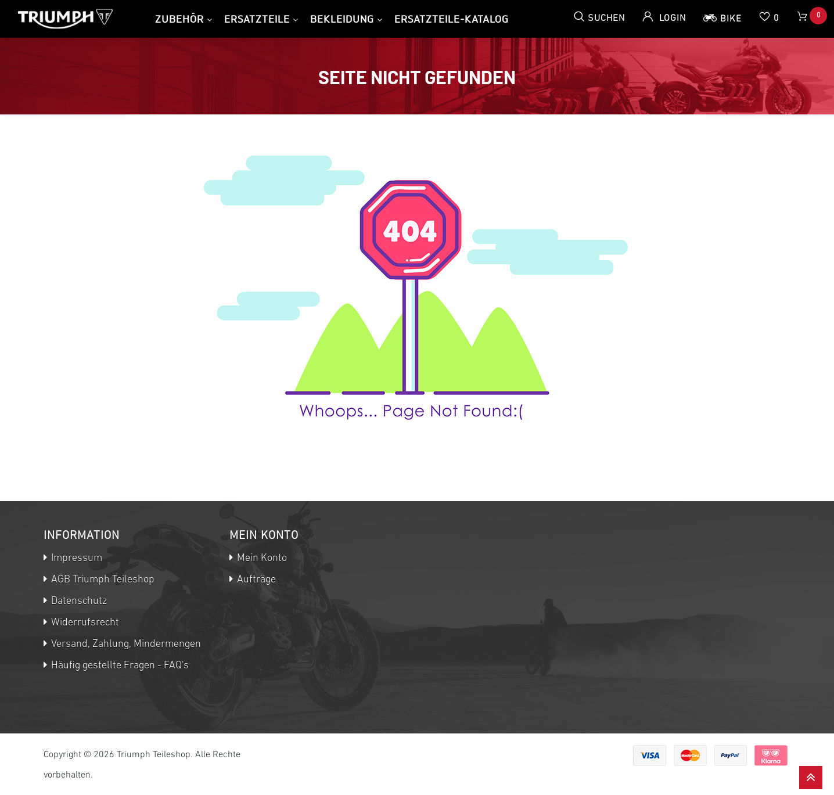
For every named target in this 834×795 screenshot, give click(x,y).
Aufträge (255, 579)
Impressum (75, 558)
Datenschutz (78, 601)
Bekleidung (342, 19)
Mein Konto (261, 558)
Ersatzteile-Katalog (451, 19)
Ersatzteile (257, 19)
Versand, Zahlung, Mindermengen (125, 644)
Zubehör (179, 19)
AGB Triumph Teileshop (101, 579)
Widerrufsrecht (84, 622)
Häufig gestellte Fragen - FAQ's (119, 665)
